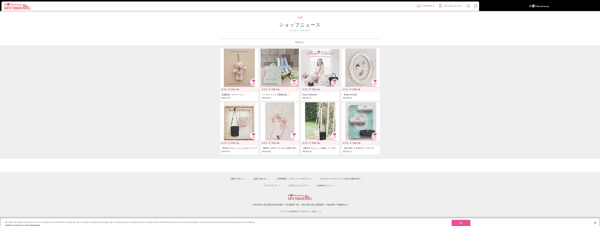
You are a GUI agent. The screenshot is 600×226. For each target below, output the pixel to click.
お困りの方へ (236, 178)
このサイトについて (297, 185)
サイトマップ (271, 185)
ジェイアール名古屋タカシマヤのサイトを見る (300, 211)
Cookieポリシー (324, 185)
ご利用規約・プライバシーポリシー (293, 178)
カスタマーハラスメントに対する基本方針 (340, 178)
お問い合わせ (259, 178)
